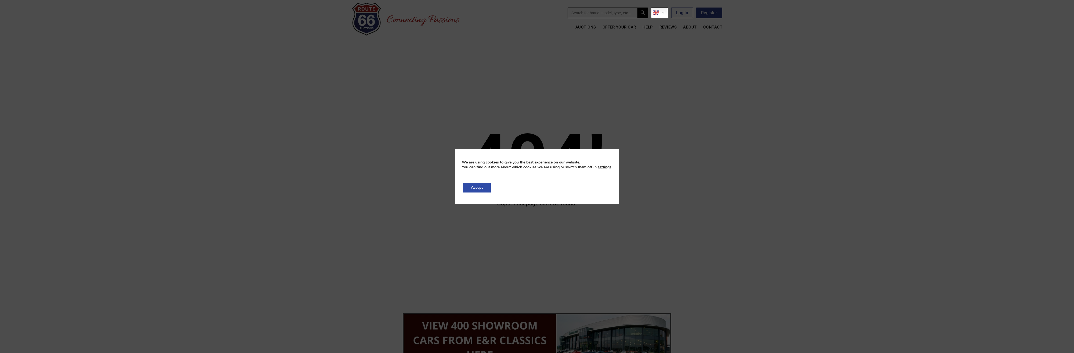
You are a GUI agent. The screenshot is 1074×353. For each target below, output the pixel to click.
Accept (477, 187)
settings (604, 167)
